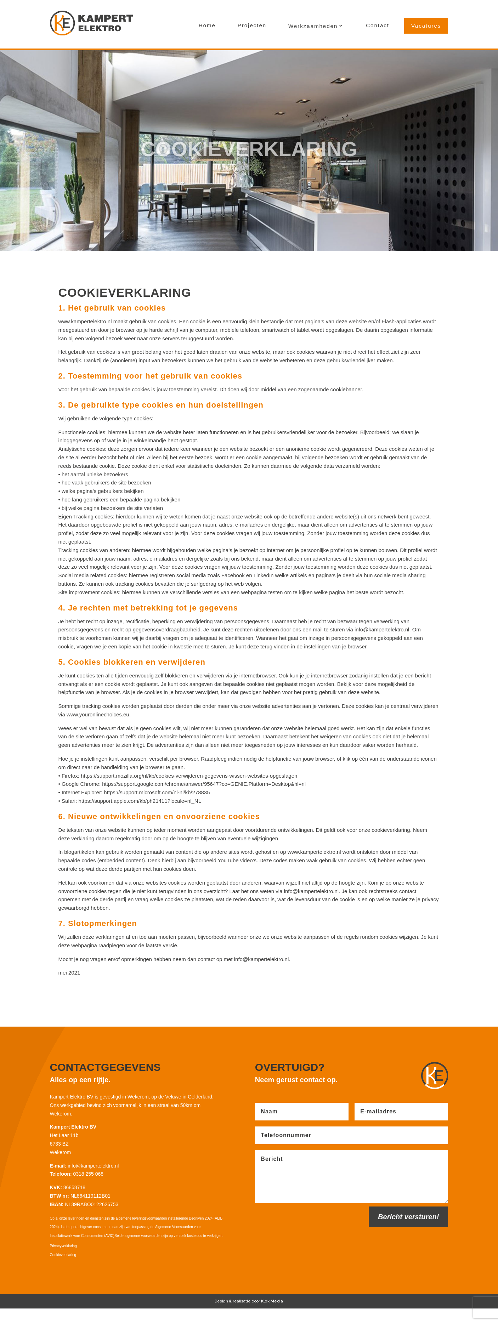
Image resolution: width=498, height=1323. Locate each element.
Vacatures (426, 26)
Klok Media (272, 1316)
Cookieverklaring (63, 1269)
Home (207, 25)
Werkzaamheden (313, 26)
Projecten (252, 25)
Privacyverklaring (63, 1260)
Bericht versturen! (408, 1231)
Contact (377, 25)
